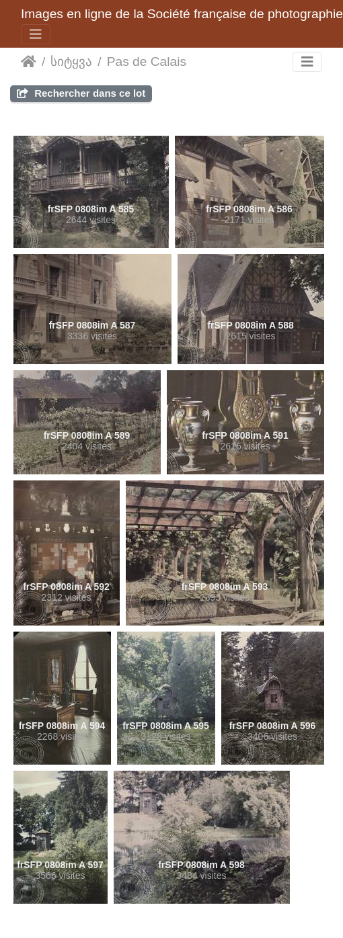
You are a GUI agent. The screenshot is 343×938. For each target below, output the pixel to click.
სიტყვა (71, 61)
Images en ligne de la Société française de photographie (182, 14)
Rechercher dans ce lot (81, 93)
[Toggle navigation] (35, 34)
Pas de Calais (146, 61)
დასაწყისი (28, 61)
